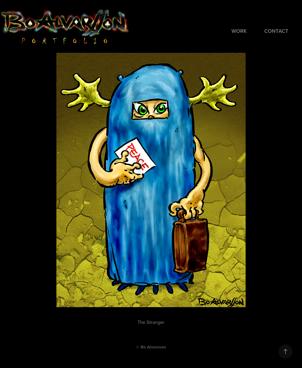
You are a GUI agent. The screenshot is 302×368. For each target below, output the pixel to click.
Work (239, 31)
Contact (276, 31)
